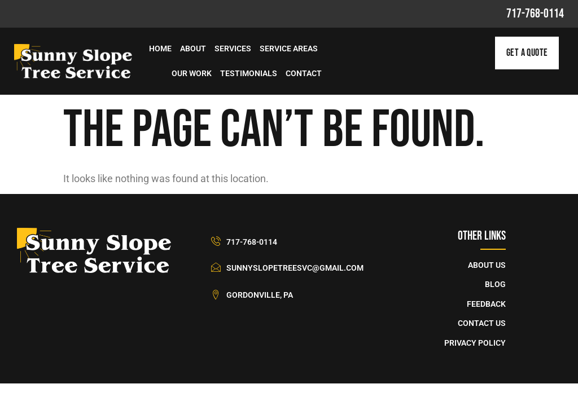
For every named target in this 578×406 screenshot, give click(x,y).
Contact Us (482, 323)
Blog (495, 284)
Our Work (192, 73)
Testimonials (248, 73)
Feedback (486, 304)
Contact (304, 73)
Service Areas (289, 49)
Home (160, 49)
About (193, 49)
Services (232, 49)
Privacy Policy (475, 343)
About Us (487, 265)
